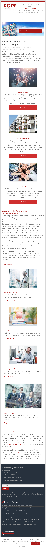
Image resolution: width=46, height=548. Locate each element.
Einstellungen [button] (23, 546)
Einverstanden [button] (35, 543)
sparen (19, 452)
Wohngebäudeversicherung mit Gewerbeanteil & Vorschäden (18, 508)
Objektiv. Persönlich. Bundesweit (30, 31)
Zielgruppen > (8, 423)
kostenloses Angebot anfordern (15, 444)
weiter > (23, 108)
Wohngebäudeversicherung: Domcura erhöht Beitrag (15, 513)
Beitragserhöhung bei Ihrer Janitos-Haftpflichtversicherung (17, 505)
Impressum (5, 534)
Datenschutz (5, 536)
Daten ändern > (8, 376)
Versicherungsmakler (8, 469)
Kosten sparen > (9, 338)
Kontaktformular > (9, 300)
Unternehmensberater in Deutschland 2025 (13, 510)
